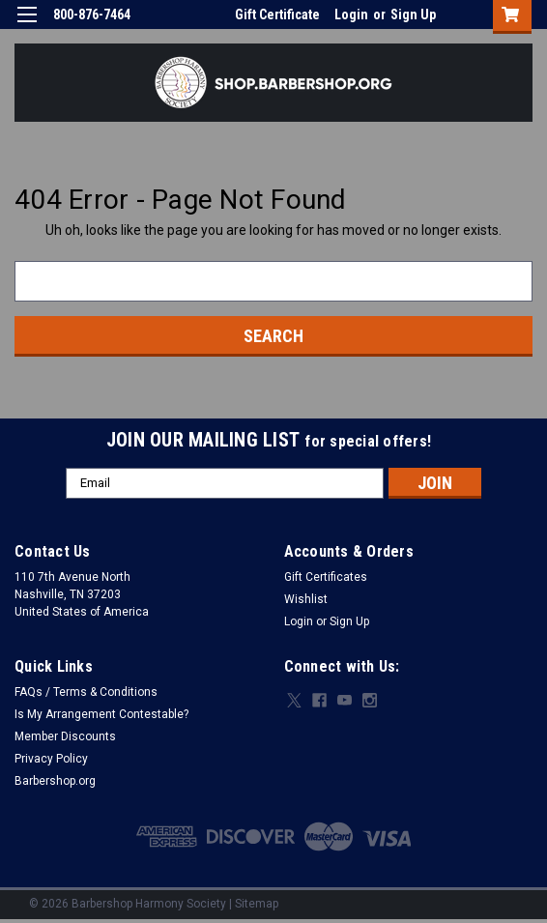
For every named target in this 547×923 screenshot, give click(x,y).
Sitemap (256, 903)
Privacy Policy (51, 758)
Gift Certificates (325, 577)
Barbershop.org (55, 781)
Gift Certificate (277, 14)
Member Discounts (65, 736)
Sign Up (413, 14)
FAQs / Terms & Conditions (86, 692)
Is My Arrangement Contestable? (101, 714)
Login (351, 14)
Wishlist (306, 599)
